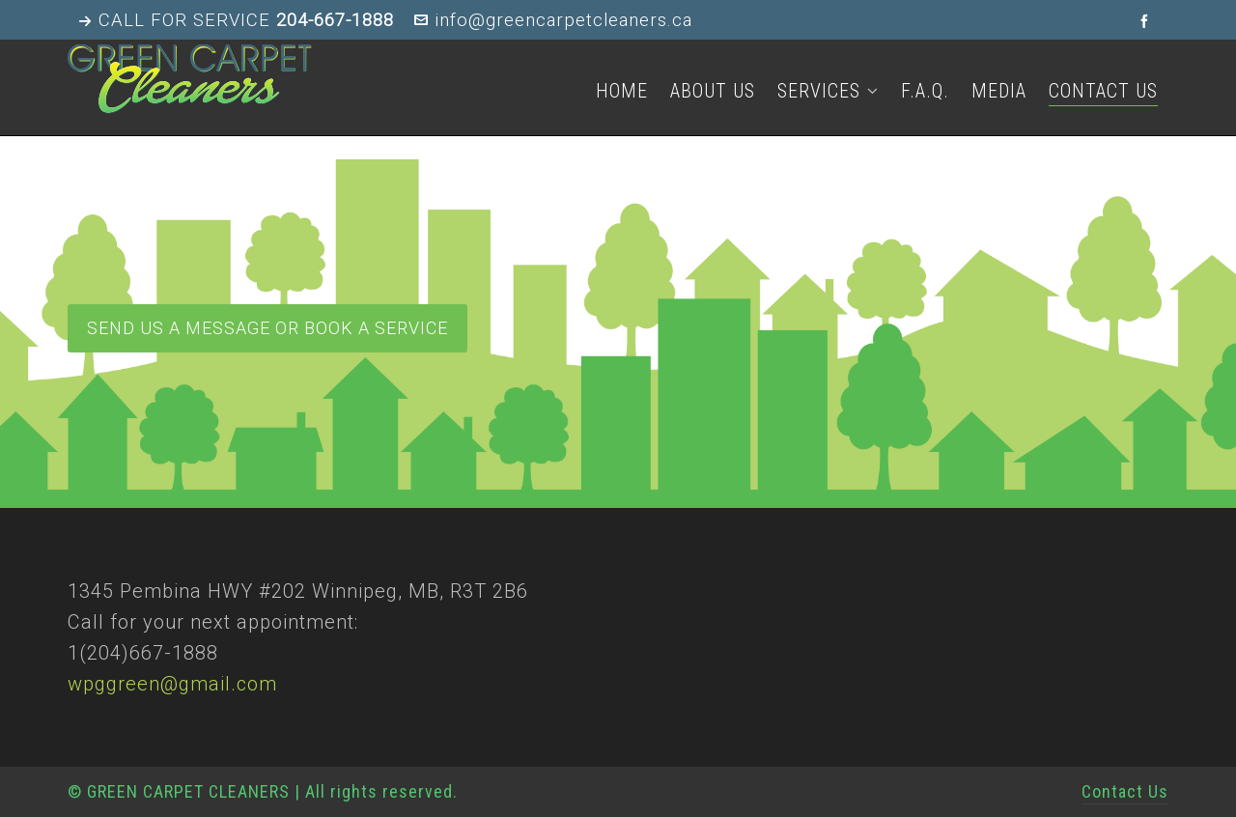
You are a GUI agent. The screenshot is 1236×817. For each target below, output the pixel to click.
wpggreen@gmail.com (172, 683)
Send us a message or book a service (267, 328)
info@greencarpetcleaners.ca (553, 20)
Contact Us (1125, 791)
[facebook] (1148, 21)
